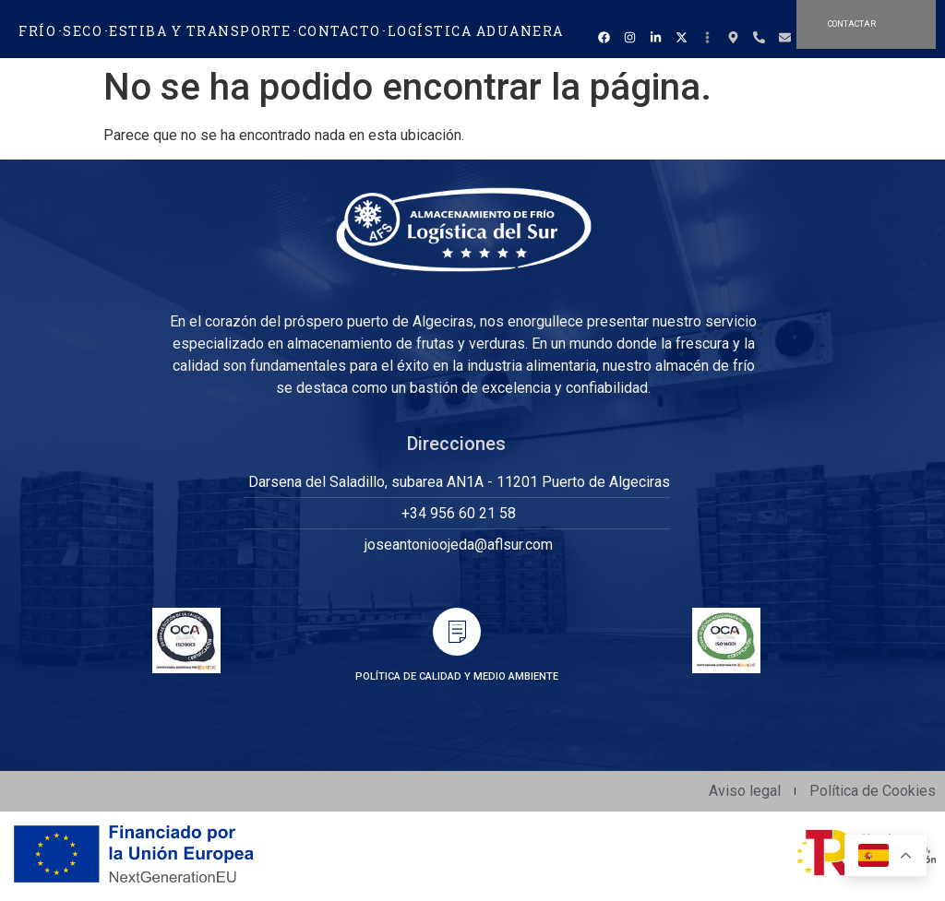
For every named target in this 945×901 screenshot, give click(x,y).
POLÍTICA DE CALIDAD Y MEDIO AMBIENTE (456, 676)
